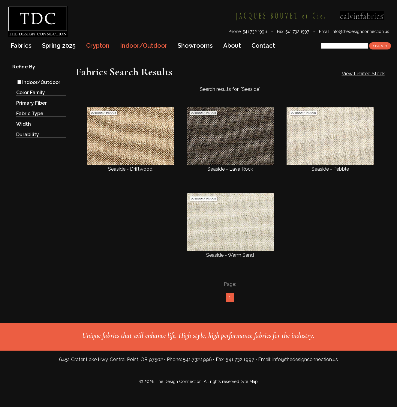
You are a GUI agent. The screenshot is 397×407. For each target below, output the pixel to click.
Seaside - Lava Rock (230, 139)
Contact (263, 45)
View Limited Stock (363, 73)
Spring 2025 (59, 45)
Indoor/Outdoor (38, 82)
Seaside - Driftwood (130, 139)
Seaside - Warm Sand (230, 225)
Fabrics (21, 45)
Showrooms (195, 45)
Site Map (249, 381)
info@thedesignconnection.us (360, 31)
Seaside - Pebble (330, 139)
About (232, 45)
